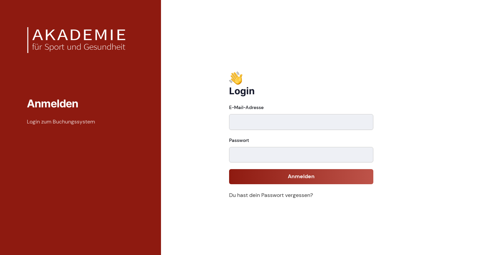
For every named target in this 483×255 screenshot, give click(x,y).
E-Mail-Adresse (246, 107)
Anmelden (301, 176)
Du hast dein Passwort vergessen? (271, 195)
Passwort (239, 140)
